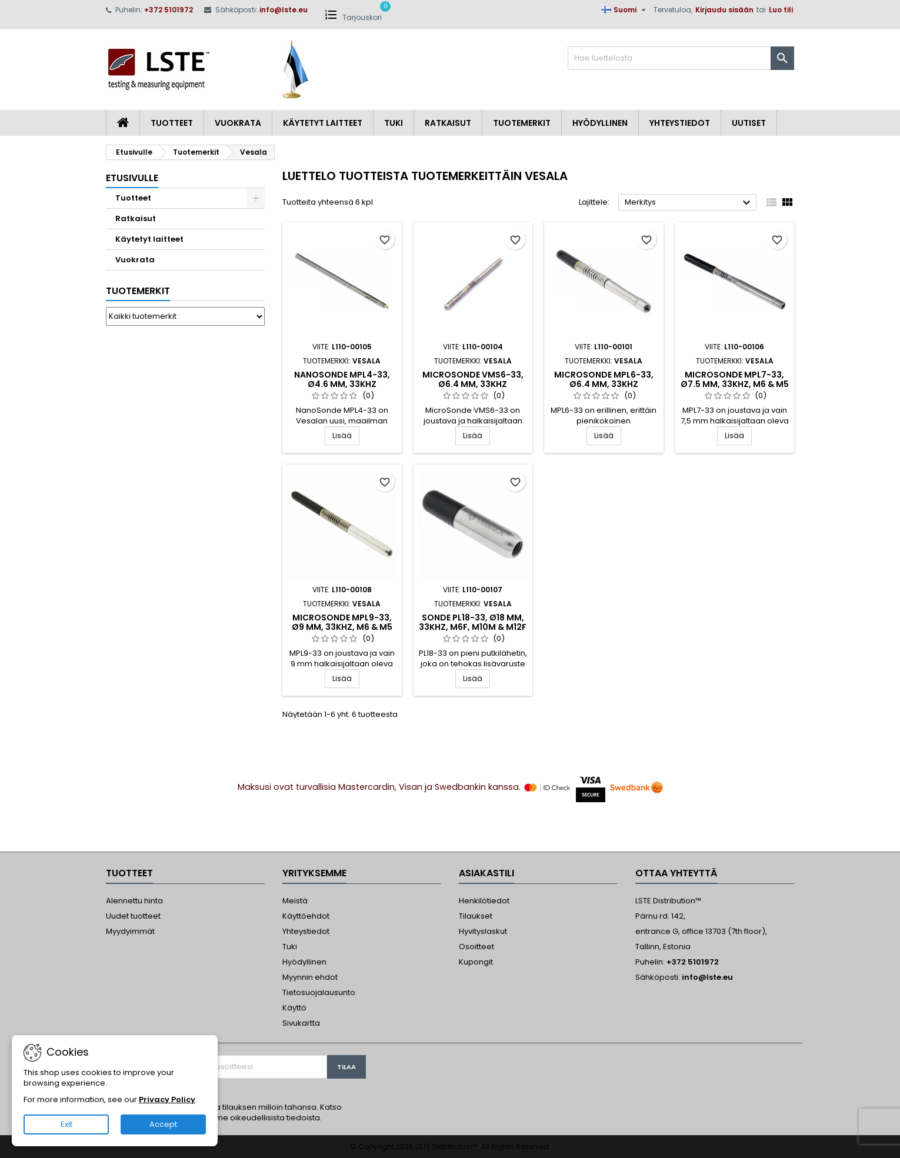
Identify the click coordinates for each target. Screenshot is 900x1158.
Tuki (393, 123)
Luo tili (781, 10)
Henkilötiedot (484, 900)
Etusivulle (132, 178)
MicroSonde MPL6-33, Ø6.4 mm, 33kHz (604, 379)
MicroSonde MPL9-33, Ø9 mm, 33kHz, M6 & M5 (342, 622)
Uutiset (749, 123)
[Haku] (681, 58)
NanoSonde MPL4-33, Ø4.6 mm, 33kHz (342, 379)
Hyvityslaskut (483, 931)
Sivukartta (301, 1023)
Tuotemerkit (522, 123)
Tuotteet (172, 123)
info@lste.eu (283, 10)
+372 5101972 (168, 10)
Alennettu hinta (134, 900)
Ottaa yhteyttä (676, 873)
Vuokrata (238, 123)
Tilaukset (475, 916)
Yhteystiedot (679, 123)
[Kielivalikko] (625, 10)
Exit (66, 1124)
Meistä (295, 900)
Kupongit (476, 961)
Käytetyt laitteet (322, 123)
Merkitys (689, 203)
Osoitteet (476, 946)
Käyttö (294, 1007)
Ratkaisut (448, 123)
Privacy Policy (167, 1099)
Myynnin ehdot (310, 977)
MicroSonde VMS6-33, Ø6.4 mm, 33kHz (473, 379)
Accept (163, 1124)
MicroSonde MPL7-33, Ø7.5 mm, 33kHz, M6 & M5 (735, 379)
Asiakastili (486, 873)
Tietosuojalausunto (318, 992)
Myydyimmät (130, 931)
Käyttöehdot (305, 916)
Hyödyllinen (600, 123)
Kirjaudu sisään (724, 10)
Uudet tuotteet (133, 916)
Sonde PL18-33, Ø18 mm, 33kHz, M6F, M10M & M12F (472, 622)
